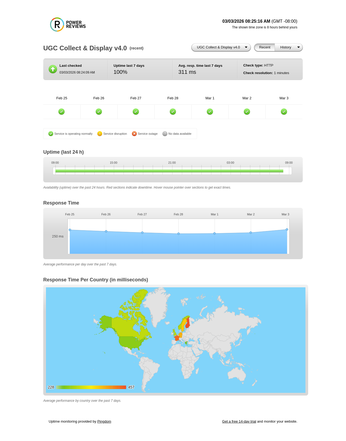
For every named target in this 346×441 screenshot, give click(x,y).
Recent (264, 47)
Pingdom (104, 421)
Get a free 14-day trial (239, 421)
